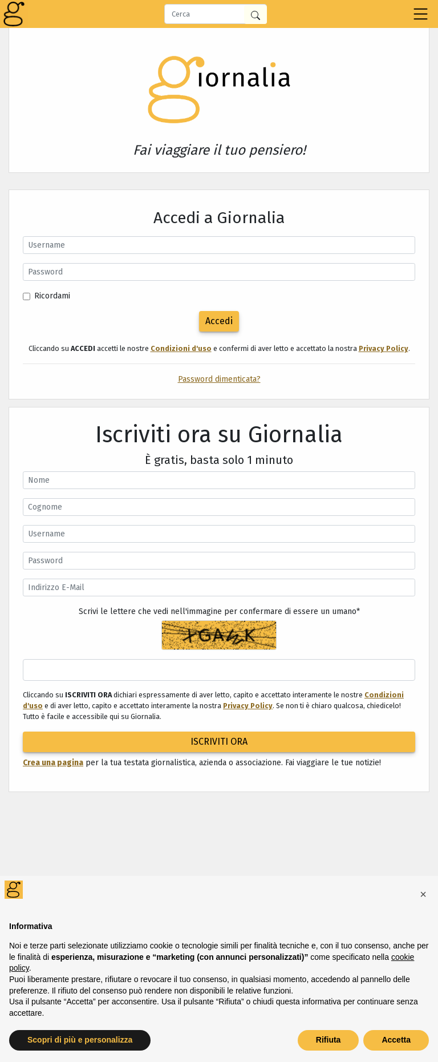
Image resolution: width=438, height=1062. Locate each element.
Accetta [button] (396, 1039)
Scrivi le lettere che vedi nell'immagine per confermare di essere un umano (219, 611)
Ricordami (52, 296)
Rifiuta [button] (328, 1039)
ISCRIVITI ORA (219, 741)
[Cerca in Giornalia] (255, 14)
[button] (423, 894)
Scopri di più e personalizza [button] (79, 1039)
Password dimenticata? (219, 379)
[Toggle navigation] (420, 14)
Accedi (219, 321)
